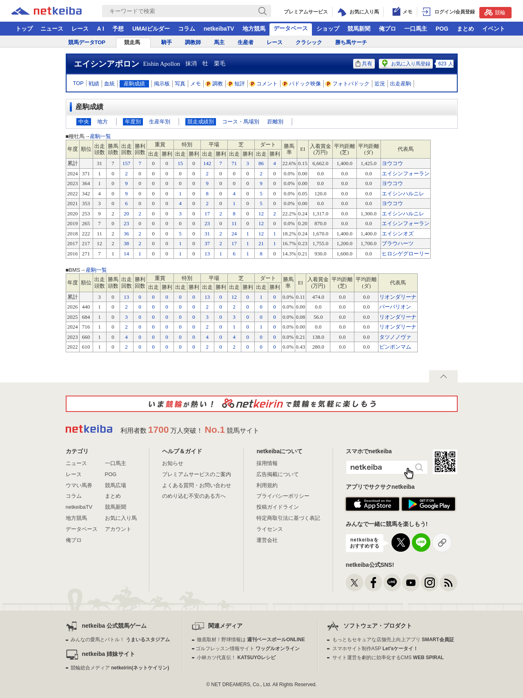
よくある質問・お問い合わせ (196, 485)
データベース (291, 28)
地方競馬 (254, 28)
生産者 (246, 42)
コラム (186, 28)
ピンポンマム (395, 347)
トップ (24, 28)
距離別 (275, 122)
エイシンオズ (398, 233)
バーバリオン (395, 307)
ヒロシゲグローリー (406, 254)
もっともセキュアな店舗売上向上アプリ (393, 639)
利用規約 (267, 485)
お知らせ (172, 463)
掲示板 (162, 84)
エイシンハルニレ (403, 193)
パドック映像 (302, 84)
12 (234, 297)
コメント (264, 84)
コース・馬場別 (240, 122)
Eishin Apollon (161, 63)
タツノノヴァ (395, 337)
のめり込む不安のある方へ (194, 496)
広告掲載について (277, 474)
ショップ (327, 28)
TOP (78, 83)
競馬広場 (115, 485)
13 (126, 297)
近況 (379, 84)
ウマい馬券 (79, 485)
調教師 (193, 42)
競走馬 (132, 42)
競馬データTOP (87, 42)
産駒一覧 (100, 136)
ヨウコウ (392, 163)
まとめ (465, 28)
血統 (109, 84)
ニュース (51, 28)
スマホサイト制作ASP (375, 648)
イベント (493, 28)
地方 (102, 122)
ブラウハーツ (398, 243)
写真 (180, 84)
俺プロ (387, 28)
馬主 (219, 42)
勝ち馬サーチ (351, 42)
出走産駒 (400, 84)
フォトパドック (347, 84)
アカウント (118, 529)
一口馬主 (415, 28)
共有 (364, 63)
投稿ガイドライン (277, 507)
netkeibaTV (219, 28)
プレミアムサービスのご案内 (196, 474)
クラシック (309, 42)
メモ (195, 84)
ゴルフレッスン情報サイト (248, 648)
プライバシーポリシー (282, 496)
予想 (118, 28)
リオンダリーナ (397, 297)
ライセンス (269, 529)
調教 (214, 84)
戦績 (94, 84)
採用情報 (267, 463)
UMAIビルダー (151, 28)
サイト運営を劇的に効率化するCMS (388, 657)
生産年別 (159, 122)
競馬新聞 (358, 28)
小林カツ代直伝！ (236, 657)
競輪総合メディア (120, 668)
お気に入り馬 (121, 518)
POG (442, 28)
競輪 (494, 12)
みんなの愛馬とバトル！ (120, 639)
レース (80, 28)
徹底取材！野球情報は (251, 639)
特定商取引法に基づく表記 (288, 518)
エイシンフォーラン (406, 173)
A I (100, 28)
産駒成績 (134, 84)
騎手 (166, 42)
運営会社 (267, 540)
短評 (236, 84)
